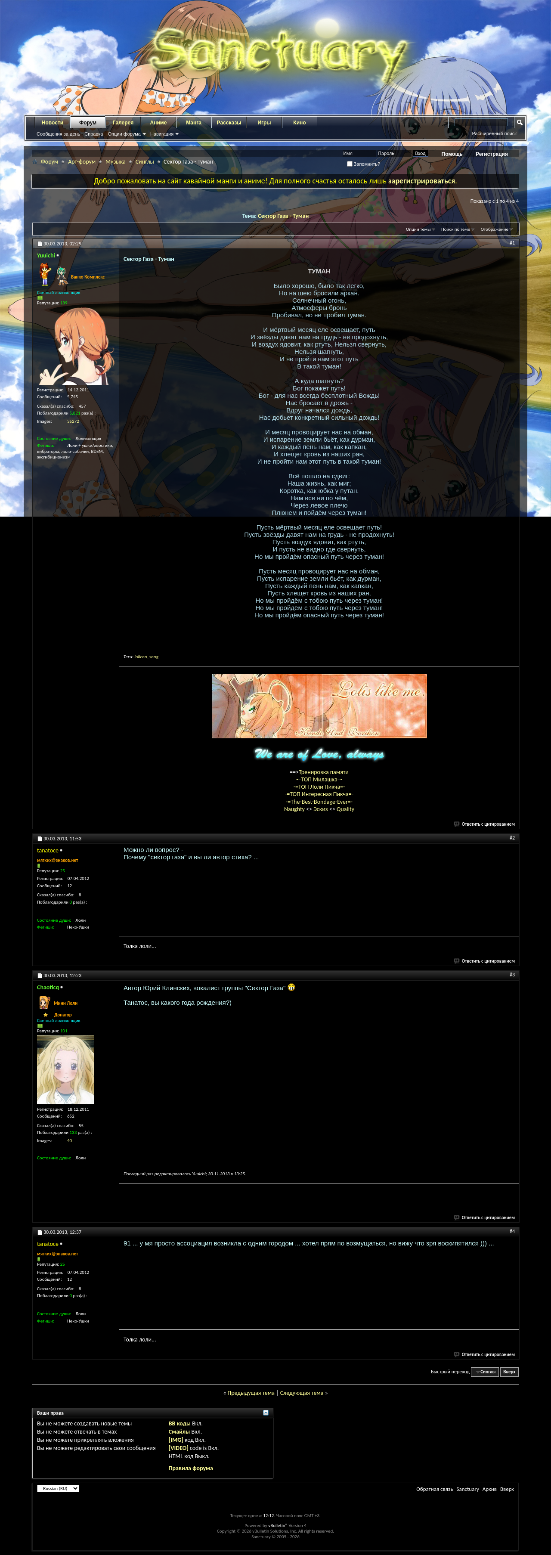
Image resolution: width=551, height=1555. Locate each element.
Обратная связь (434, 1489)
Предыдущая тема (250, 1393)
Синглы (145, 161)
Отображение (494, 229)
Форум (87, 123)
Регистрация (492, 154)
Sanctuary (467, 1489)
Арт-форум (82, 161)
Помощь (452, 154)
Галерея (123, 123)
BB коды (180, 1423)
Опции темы (418, 229)
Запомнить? (364, 164)
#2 (512, 838)
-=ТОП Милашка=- (319, 779)
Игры (264, 123)
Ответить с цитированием (485, 824)
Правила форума (191, 1468)
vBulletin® (278, 1525)
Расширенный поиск (494, 133)
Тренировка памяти (324, 772)
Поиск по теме (455, 229)
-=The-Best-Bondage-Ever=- (319, 801)
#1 (512, 243)
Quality (345, 809)
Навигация (161, 133)
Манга (193, 123)
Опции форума (124, 133)
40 (69, 1140)
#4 (512, 1231)
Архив (490, 1489)
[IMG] (176, 1439)
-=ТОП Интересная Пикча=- (319, 794)
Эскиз (321, 809)
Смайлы (179, 1431)
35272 (73, 421)
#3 (512, 975)
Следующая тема (302, 1393)
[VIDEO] (179, 1448)
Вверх (509, 1372)
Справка (93, 133)
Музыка (115, 161)
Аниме (158, 123)
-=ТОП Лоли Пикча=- (319, 786)
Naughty (295, 809)
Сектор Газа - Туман (283, 216)
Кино (299, 123)
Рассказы (229, 123)
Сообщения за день (58, 133)
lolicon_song (146, 657)
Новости (52, 123)
